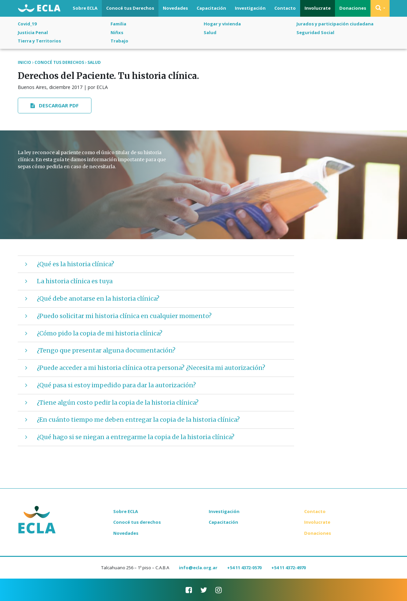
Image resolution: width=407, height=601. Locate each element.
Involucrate (317, 8)
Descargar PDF (54, 105)
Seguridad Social (315, 32)
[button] (379, 8)
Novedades (175, 8)
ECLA (39, 8)
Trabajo (119, 41)
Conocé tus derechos (137, 522)
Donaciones (352, 8)
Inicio (24, 62)
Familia (118, 24)
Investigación (250, 8)
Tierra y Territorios (39, 41)
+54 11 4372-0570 (244, 568)
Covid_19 (27, 24)
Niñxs (117, 32)
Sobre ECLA (85, 8)
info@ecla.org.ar (198, 568)
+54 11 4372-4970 (288, 568)
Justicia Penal (33, 32)
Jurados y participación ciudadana (335, 24)
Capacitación (211, 8)
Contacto (285, 8)
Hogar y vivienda (222, 24)
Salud (210, 32)
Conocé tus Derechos (130, 8)
